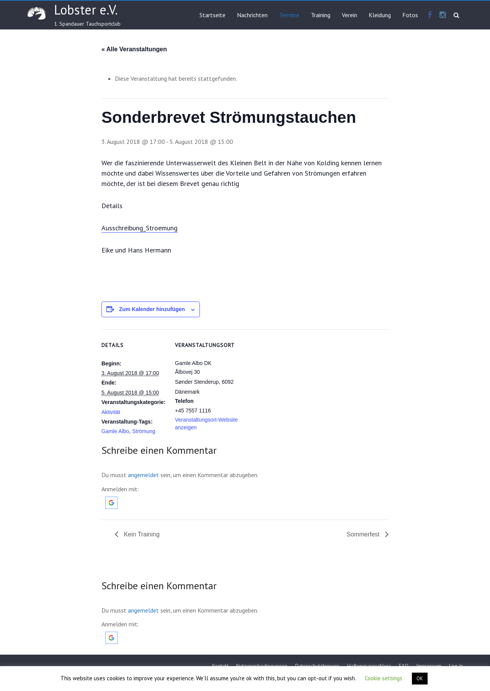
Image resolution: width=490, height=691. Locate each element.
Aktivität (110, 412)
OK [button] (419, 678)
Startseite (212, 15)
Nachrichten (252, 15)
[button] (111, 500)
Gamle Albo (115, 431)
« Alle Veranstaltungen (134, 49)
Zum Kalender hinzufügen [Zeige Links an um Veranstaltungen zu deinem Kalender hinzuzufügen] (152, 309)
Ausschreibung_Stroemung (139, 227)
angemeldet (143, 475)
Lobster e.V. (86, 9)
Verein (349, 15)
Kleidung (380, 15)
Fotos (410, 15)
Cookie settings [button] (383, 678)
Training (320, 15)
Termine (289, 15)
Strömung (143, 431)
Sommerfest (363, 534)
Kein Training (141, 534)
